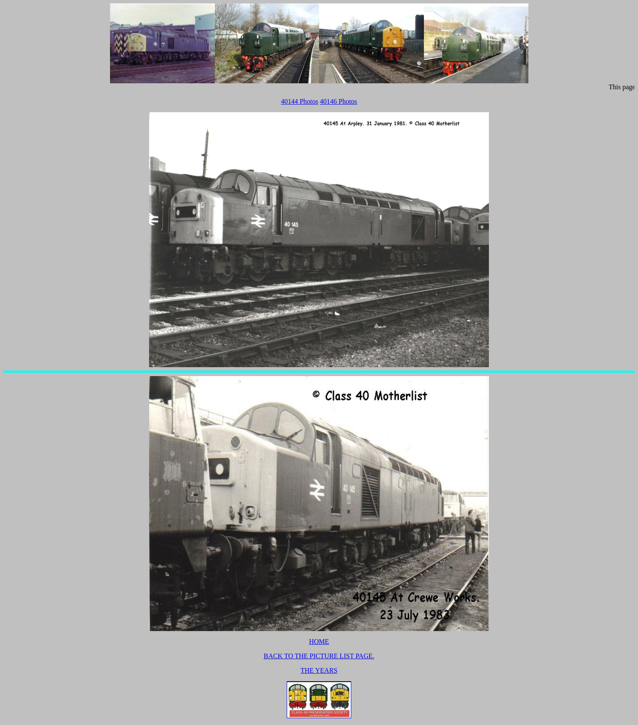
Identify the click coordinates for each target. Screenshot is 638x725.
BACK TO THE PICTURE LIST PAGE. (319, 656)
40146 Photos (338, 101)
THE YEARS (319, 670)
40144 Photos (299, 101)
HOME (319, 641)
